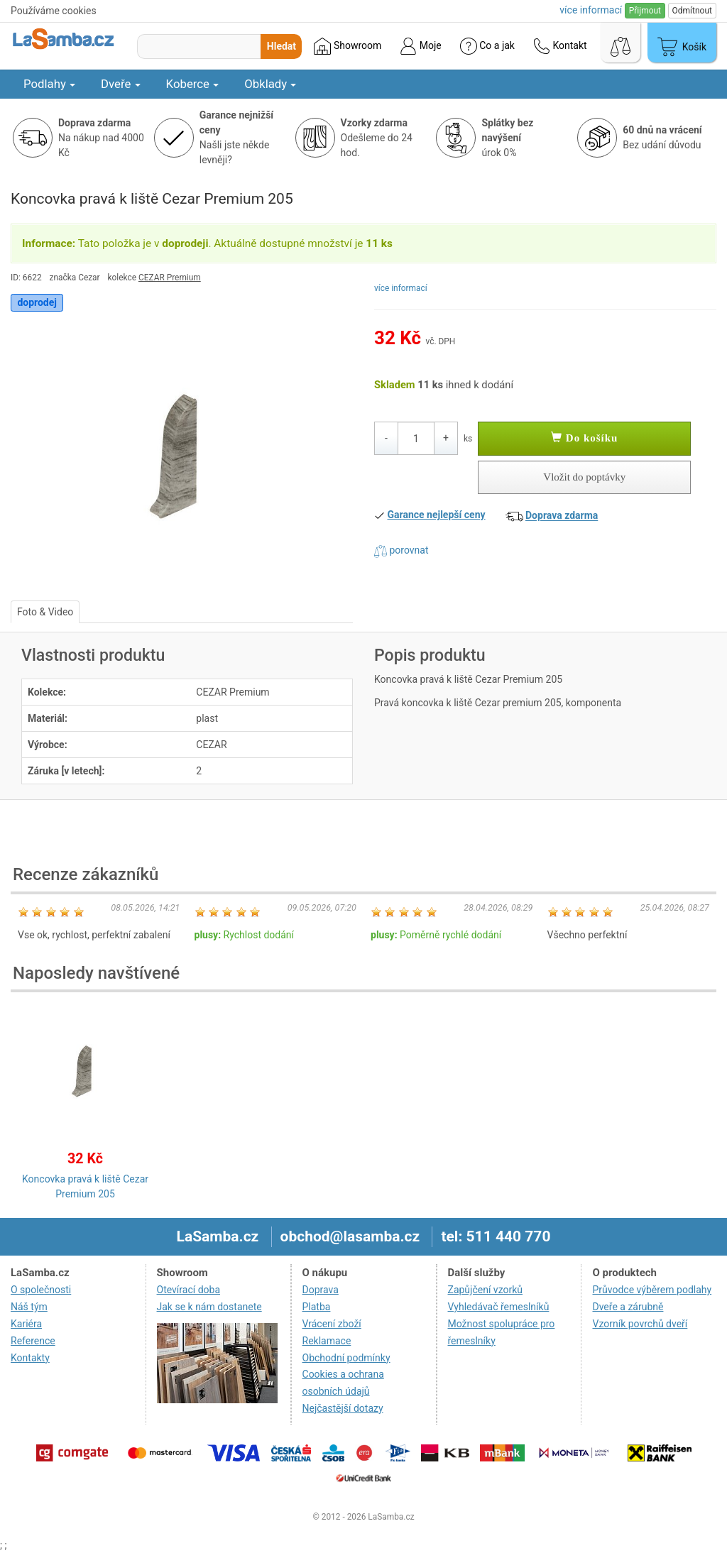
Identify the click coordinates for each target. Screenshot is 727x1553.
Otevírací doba (189, 1289)
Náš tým (29, 1306)
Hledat (281, 46)
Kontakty (30, 1357)
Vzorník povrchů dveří (639, 1323)
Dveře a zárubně (627, 1306)
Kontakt (560, 46)
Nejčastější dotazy (342, 1408)
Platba (316, 1306)
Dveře (121, 84)
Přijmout (645, 11)
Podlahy (49, 84)
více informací (400, 288)
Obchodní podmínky (346, 1357)
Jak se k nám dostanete (209, 1306)
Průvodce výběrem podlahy (651, 1289)
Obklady (270, 84)
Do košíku (584, 438)
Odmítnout (692, 11)
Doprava (320, 1289)
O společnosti (41, 1289)
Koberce (192, 84)
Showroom (347, 46)
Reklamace (326, 1340)
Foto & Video (45, 612)
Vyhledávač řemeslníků (499, 1306)
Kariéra (26, 1323)
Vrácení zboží (331, 1323)
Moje (420, 46)
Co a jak (487, 46)
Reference (33, 1340)
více (590, 10)
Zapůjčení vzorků (485, 1289)
